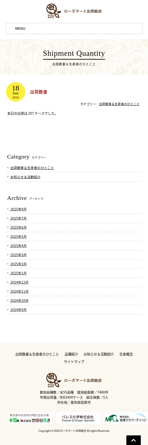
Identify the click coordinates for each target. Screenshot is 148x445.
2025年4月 (18, 245)
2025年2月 (18, 263)
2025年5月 (18, 236)
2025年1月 (18, 273)
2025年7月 (18, 218)
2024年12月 (19, 282)
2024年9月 (18, 309)
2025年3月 (18, 254)
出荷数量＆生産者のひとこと (119, 104)
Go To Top (133, 440)
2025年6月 (18, 227)
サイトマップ (74, 361)
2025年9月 (18, 209)
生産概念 (126, 354)
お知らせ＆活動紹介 (25, 176)
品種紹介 (71, 354)
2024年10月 (19, 300)
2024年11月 (19, 291)
